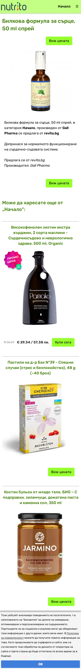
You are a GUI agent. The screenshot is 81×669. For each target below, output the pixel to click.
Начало (64, 6)
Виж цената (59, 41)
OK (40, 664)
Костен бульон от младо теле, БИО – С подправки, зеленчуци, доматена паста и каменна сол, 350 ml (40, 497)
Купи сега (63, 342)
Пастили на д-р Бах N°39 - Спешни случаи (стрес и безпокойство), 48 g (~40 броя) (40, 367)
